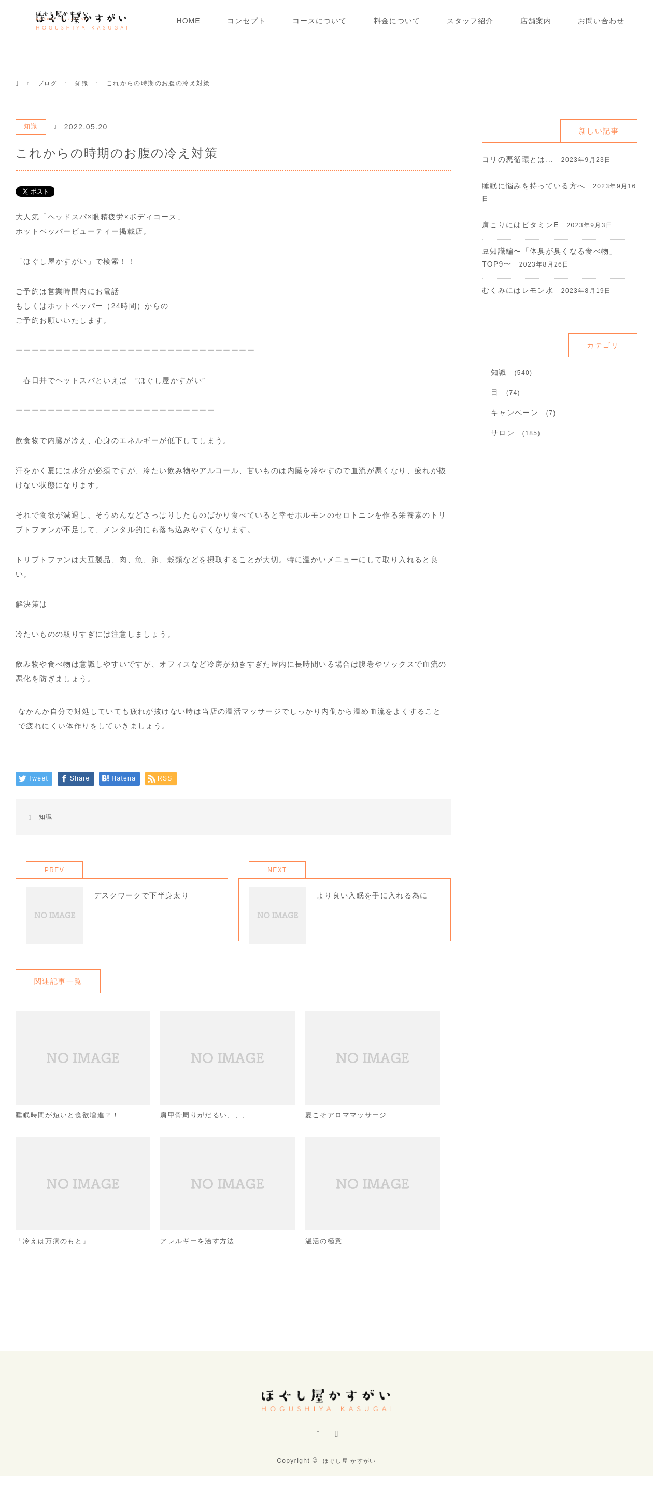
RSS (336, 1447)
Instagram (317, 1447)
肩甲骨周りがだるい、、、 (208, 1129)
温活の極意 (325, 1256)
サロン (503, 433)
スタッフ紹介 (470, 21)
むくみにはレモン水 (518, 290)
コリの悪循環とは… (518, 159)
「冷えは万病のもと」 (55, 1256)
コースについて (319, 21)
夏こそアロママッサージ (349, 1129)
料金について (397, 21)
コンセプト (246, 21)
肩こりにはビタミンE (520, 224)
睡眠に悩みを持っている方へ (534, 186)
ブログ (48, 83)
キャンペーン (514, 412)
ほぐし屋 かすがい (349, 1471)
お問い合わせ (601, 21)
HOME (189, 21)
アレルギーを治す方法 (200, 1256)
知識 (31, 126)
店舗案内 (535, 21)
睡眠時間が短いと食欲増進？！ (71, 1129)
